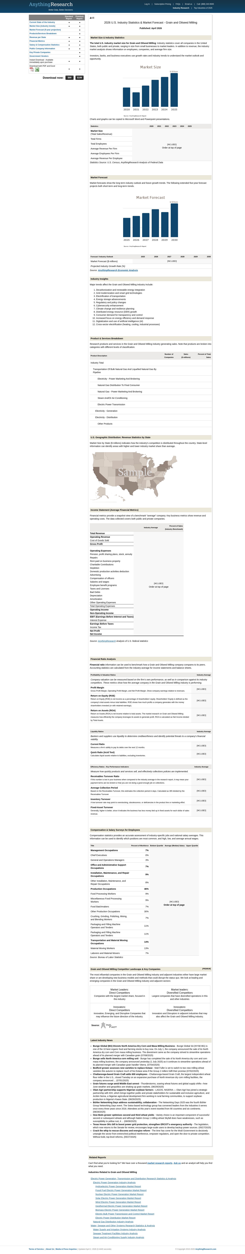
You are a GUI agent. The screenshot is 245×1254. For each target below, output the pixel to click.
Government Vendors (39, 56)
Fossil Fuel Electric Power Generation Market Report (121, 1190)
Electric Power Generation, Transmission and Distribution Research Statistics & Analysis (133, 1178)
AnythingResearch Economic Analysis (118, 270)
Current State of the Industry (42, 22)
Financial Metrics (37, 41)
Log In (147, 4)
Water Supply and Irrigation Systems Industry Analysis (119, 1229)
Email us (188, 4)
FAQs (178, 4)
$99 (69, 77)
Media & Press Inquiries (66, 1249)
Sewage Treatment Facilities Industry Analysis (115, 1233)
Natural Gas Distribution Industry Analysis (113, 1221)
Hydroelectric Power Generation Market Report (118, 1186)
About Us (50, 1249)
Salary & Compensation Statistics (44, 45)
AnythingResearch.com (205, 1249)
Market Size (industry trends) (42, 26)
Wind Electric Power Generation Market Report (118, 1202)
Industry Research (181, 8)
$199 (79, 77)
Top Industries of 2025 (203, 8)
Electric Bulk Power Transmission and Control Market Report (124, 1214)
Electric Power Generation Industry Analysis (114, 1182)
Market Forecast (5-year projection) (45, 30)
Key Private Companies (40, 52)
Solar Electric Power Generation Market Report (118, 1198)
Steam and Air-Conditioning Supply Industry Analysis (118, 1237)
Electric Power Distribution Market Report (115, 1218)
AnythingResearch (107, 641)
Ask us (177, 1163)
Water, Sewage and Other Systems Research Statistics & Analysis (123, 1225)
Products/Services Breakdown (43, 33)
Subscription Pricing (162, 4)
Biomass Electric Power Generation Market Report (119, 1210)
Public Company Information (42, 49)
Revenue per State (38, 37)
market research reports (159, 1163)
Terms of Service (36, 1249)
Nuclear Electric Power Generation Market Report (119, 1194)
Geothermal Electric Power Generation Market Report (121, 1206)
